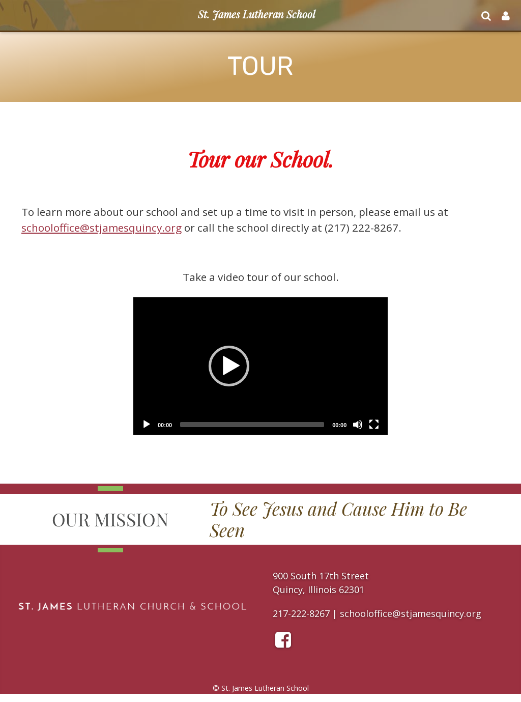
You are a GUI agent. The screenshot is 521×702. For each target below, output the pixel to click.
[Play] (146, 424)
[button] (229, 366)
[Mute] (358, 424)
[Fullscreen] (374, 424)
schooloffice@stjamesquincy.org (101, 227)
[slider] (252, 424)
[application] (260, 366)
